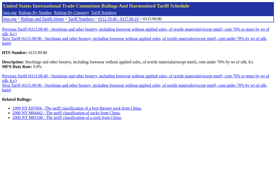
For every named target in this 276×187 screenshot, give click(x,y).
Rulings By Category (71, 12)
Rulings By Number (35, 12)
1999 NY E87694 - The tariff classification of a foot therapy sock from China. (77, 108)
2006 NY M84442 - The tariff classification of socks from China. (66, 113)
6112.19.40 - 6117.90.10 (118, 19)
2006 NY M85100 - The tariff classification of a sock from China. (67, 117)
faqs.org (10, 12)
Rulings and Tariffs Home (42, 19)
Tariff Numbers (104, 12)
